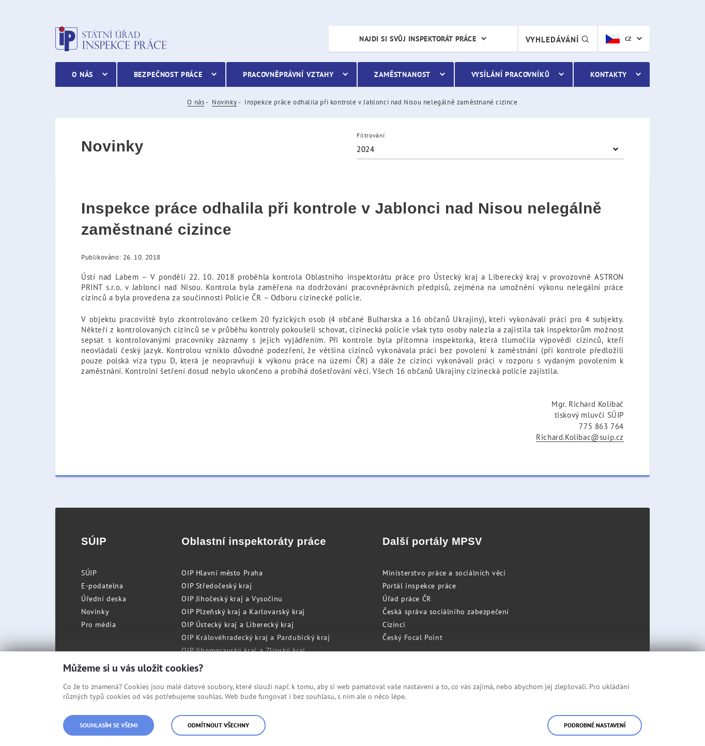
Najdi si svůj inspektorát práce (417, 38)
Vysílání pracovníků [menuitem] (510, 74)
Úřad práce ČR (406, 598)
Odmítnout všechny (218, 725)
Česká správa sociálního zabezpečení (445, 611)
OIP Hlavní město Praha (222, 572)
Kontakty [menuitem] (608, 74)
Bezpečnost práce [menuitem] (168, 74)
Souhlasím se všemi (108, 725)
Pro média (98, 624)
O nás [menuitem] (82, 74)
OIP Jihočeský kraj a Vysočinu (231, 598)
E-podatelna (102, 585)
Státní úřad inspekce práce (110, 39)
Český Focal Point (412, 637)
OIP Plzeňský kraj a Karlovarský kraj (243, 611)
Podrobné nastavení (594, 725)
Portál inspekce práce (419, 585)
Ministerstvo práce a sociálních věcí (444, 572)
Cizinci (393, 624)
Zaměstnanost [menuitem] (402, 74)
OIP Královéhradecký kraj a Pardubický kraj (255, 637)
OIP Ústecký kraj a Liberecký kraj (237, 624)
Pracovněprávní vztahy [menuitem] (288, 74)
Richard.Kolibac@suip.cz (580, 437)
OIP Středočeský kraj (216, 585)
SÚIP (89, 572)
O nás (195, 102)
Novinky (224, 102)
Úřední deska (103, 598)
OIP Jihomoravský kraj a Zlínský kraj (243, 650)
